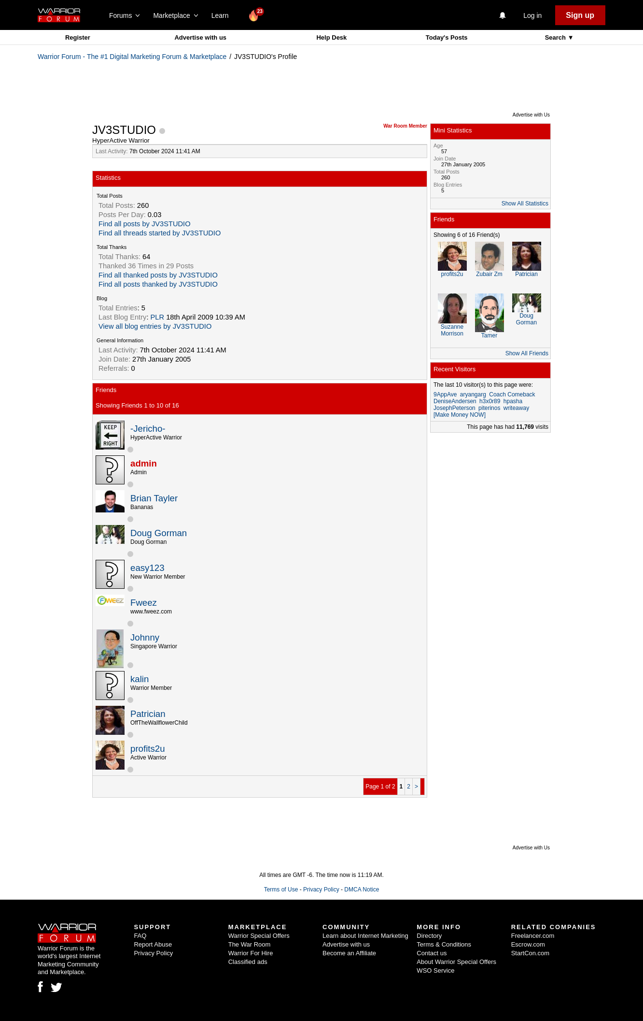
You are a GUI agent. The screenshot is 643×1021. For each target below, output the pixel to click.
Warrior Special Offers (259, 935)
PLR (158, 317)
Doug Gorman (158, 533)
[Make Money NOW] (459, 414)
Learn (222, 15)
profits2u (147, 749)
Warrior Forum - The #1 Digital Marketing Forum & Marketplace (132, 56)
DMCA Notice (361, 889)
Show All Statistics (525, 203)
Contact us (432, 953)
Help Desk (331, 37)
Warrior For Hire (250, 953)
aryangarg (473, 394)
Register (77, 37)
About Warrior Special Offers (456, 961)
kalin (139, 679)
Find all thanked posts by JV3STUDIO (158, 275)
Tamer (489, 335)
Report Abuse (153, 944)
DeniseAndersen (454, 401)
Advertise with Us (531, 114)
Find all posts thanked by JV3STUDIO (158, 284)
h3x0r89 (489, 401)
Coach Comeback (512, 394)
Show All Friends (526, 353)
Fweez (143, 603)
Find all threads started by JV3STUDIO (159, 233)
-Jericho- (148, 428)
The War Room (249, 944)
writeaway (516, 408)
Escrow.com (528, 944)
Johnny (144, 637)
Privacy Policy (321, 889)
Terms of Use (281, 889)
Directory (429, 935)
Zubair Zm (489, 274)
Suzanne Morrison (452, 330)
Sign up (580, 15)
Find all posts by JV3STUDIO (144, 224)
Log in (532, 15)
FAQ (140, 935)
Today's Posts (447, 37)
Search (556, 37)
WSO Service (435, 970)
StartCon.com (530, 953)
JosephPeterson (454, 408)
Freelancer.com (533, 935)
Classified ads (247, 961)
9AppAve (445, 394)
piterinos (489, 408)
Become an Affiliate (349, 953)
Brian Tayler (154, 498)
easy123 (147, 568)
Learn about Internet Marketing (365, 935)
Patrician (148, 714)
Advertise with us (200, 37)
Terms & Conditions (444, 944)
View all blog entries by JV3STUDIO (154, 326)
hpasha (512, 401)
